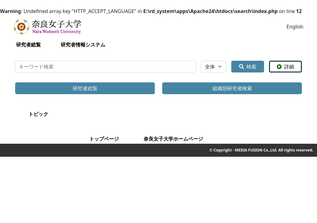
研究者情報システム (83, 44)
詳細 (285, 66)
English (295, 26)
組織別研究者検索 (232, 88)
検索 (247, 66)
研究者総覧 (28, 44)
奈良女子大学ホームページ (173, 138)
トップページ (104, 138)
